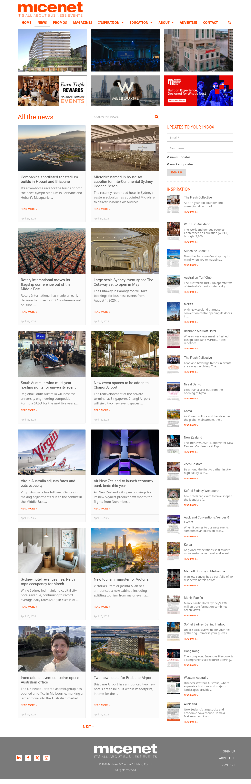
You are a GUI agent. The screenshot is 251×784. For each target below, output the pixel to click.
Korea (188, 416)
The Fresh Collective (198, 202)
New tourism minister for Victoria (121, 584)
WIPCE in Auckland (197, 229)
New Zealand (193, 442)
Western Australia (196, 682)
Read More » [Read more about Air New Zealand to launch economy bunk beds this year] (102, 513)
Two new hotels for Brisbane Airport (123, 682)
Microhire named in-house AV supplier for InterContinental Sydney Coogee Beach (123, 186)
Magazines (82, 27)
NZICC (188, 309)
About (166, 27)
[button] (230, 27)
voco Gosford (193, 469)
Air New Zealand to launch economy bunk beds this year (123, 488)
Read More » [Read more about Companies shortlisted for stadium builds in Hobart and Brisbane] (29, 214)
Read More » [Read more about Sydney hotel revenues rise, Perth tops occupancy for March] (29, 612)
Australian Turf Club (198, 282)
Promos (60, 27)
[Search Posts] (121, 122)
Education (141, 27)
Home (26, 27)
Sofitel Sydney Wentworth (201, 496)
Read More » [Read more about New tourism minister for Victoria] (102, 612)
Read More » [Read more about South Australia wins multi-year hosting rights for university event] (29, 415)
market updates (181, 169)
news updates (180, 162)
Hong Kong (191, 656)
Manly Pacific (193, 603)
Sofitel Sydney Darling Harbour (205, 629)
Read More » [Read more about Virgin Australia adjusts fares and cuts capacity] (29, 513)
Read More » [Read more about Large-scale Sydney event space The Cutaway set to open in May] (102, 317)
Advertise (188, 27)
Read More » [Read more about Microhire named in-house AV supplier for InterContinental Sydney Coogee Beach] (102, 214)
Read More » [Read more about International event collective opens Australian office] (29, 710)
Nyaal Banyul (193, 389)
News (42, 27)
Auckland (190, 709)
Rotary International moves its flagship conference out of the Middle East (45, 289)
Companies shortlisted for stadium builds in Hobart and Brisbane (49, 184)
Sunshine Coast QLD (198, 256)
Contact (210, 27)
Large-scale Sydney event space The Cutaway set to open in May (123, 287)
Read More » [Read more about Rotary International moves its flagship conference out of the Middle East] (29, 317)
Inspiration (110, 27)
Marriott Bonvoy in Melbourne (204, 576)
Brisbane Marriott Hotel (200, 336)
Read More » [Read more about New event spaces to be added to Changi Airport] (102, 415)
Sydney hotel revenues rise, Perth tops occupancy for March (48, 586)
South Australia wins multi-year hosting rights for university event (48, 389)
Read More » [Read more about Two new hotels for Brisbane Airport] (102, 710)
